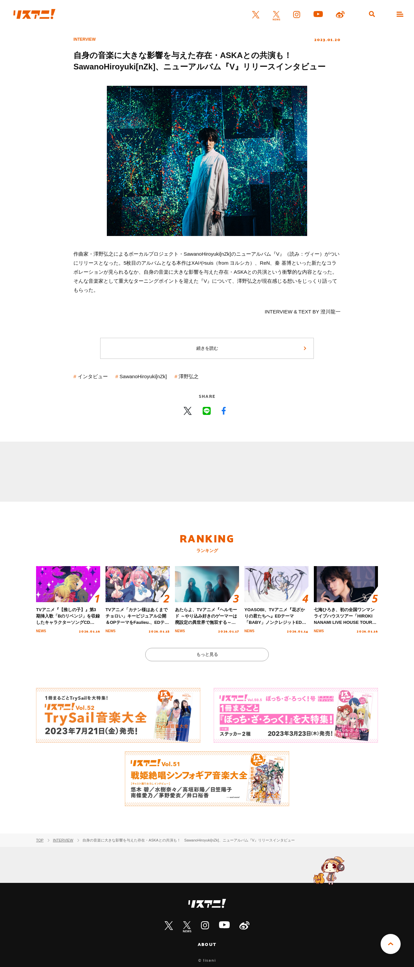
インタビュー (93, 376)
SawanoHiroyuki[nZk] (143, 376)
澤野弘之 (189, 376)
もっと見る (207, 654)
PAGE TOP (391, 944)
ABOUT (207, 944)
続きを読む (207, 348)
